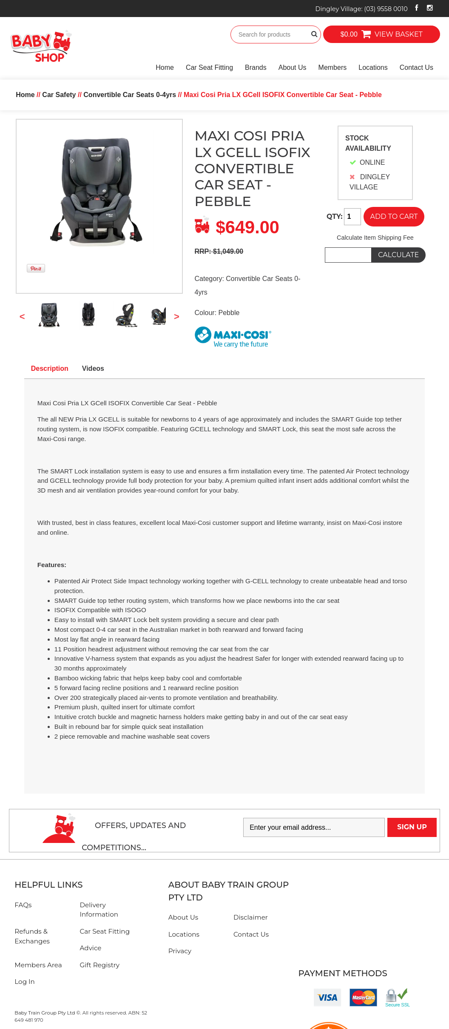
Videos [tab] (93, 368)
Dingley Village (361, 9)
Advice (91, 948)
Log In (24, 981)
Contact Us (416, 67)
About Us (292, 67)
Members (332, 67)
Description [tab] (49, 368)
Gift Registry (100, 965)
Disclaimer (250, 917)
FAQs (22, 905)
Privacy (179, 951)
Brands (256, 67)
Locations (373, 67)
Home (165, 67)
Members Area (38, 965)
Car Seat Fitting (209, 67)
